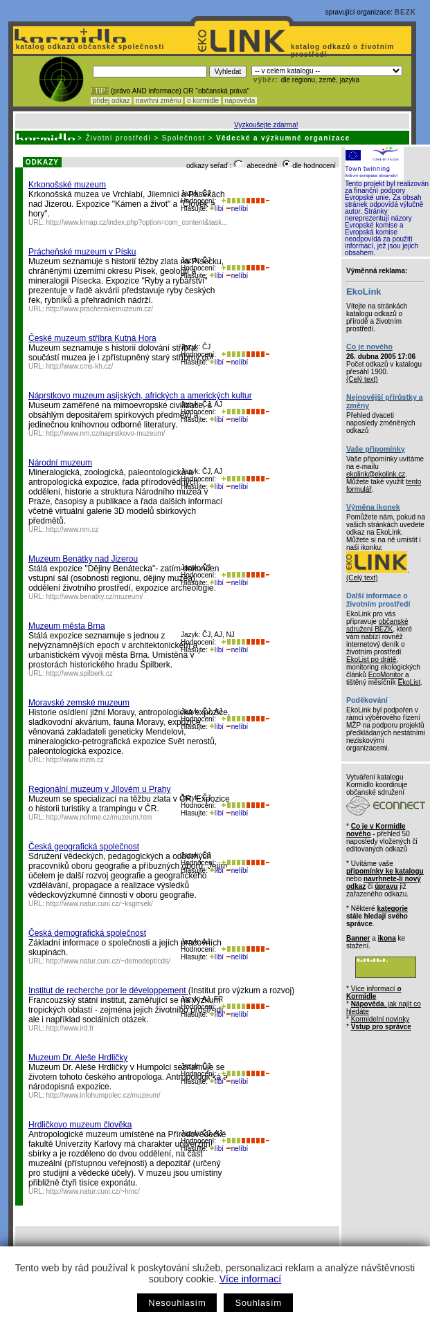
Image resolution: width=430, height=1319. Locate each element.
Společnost (184, 138)
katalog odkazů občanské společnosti (88, 46)
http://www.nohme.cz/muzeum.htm (99, 817)
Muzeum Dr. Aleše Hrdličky (77, 1057)
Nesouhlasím (177, 1303)
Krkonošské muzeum (67, 185)
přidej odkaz (111, 100)
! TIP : (100, 91)
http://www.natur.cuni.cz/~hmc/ (93, 1191)
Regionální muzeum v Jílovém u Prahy (99, 789)
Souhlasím (258, 1303)
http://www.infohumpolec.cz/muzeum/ (103, 1095)
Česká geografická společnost (83, 846)
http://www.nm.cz (72, 529)
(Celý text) (362, 379)
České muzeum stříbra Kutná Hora (92, 338)
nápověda (240, 100)
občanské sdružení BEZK (377, 625)
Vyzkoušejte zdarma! (266, 125)
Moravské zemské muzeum (78, 703)
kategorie (392, 908)
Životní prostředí (118, 138)
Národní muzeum (60, 463)
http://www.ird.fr (70, 1028)
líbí (217, 208)
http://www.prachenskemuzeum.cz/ (100, 309)
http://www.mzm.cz (75, 760)
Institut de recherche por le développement (108, 990)
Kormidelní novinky (380, 1019)
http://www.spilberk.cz (79, 673)
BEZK (405, 12)
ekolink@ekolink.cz (375, 474)
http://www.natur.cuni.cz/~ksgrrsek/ (99, 903)
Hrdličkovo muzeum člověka (80, 1124)
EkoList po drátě (371, 659)
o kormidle (203, 100)
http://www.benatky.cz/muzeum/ (94, 596)
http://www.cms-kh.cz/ (80, 366)
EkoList (408, 682)
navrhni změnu (158, 100)
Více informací (250, 1278)
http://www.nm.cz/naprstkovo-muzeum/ (105, 433)
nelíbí (237, 208)
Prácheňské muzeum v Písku (82, 252)
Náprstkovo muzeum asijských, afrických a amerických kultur (140, 395)
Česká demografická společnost (87, 933)
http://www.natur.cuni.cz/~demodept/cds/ (108, 961)
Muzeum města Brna (66, 626)
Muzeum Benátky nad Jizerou (83, 559)
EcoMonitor (386, 675)
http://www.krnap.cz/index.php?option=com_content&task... (137, 222)
